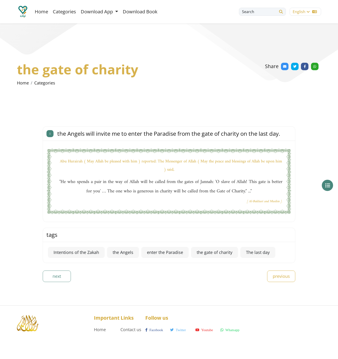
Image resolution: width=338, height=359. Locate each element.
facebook (154, 330)
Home (41, 11)
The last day (258, 252)
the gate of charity (214, 252)
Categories (64, 11)
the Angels (123, 252)
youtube (204, 330)
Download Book (140, 11)
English (305, 11)
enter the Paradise (165, 252)
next (57, 276)
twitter (178, 330)
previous (281, 276)
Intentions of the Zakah (76, 252)
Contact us (130, 329)
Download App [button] (97, 11)
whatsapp (229, 330)
